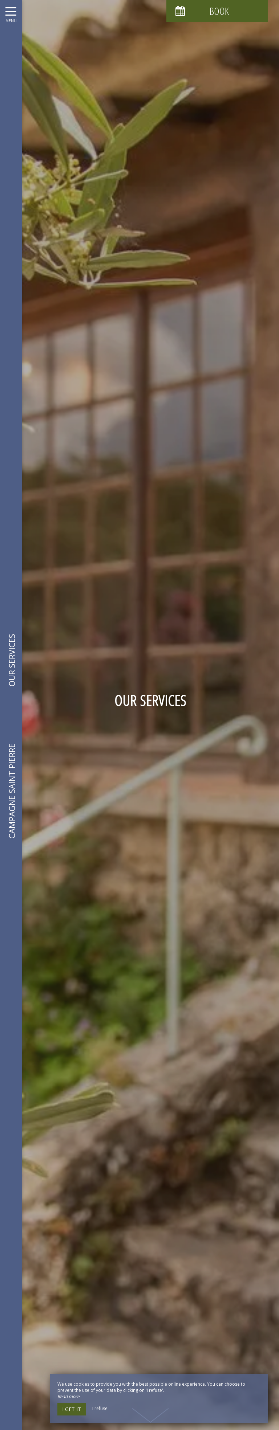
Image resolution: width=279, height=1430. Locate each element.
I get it (71, 1409)
